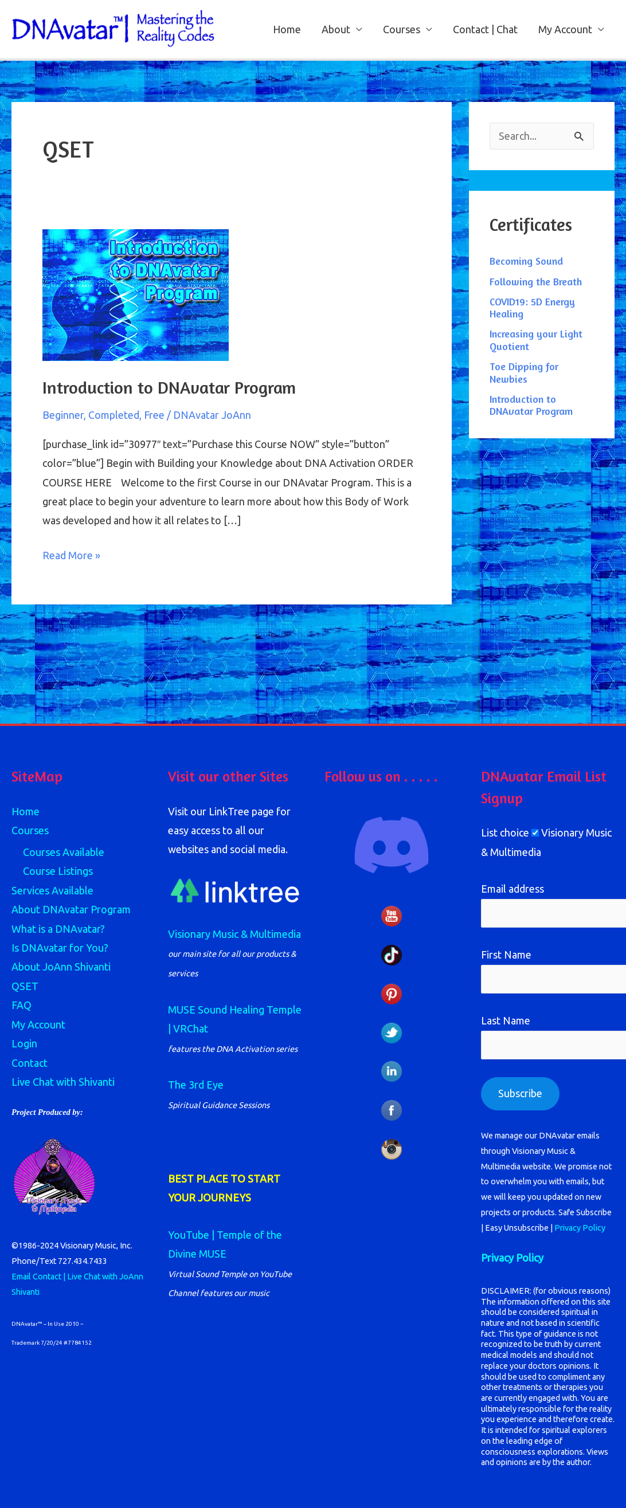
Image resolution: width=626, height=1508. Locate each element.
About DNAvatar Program (71, 909)
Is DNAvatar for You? (59, 947)
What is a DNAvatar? (58, 928)
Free (154, 415)
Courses (401, 29)
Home (287, 29)
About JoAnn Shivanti (61, 966)
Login (24, 1043)
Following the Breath (536, 281)
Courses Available (63, 852)
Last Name (505, 1020)
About (336, 29)
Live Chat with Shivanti (63, 1081)
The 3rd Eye (196, 1084)
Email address (512, 888)
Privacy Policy (579, 1227)
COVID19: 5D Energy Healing (532, 307)
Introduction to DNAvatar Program (169, 387)
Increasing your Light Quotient (536, 339)
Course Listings (58, 871)
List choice (505, 832)
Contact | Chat (485, 29)
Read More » (71, 553)
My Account (565, 29)
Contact (29, 1063)
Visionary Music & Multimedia (234, 934)
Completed (113, 415)
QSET (24, 986)
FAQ (21, 1005)
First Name (506, 954)
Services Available (52, 890)
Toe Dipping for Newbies (524, 372)
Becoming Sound (526, 260)
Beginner (63, 415)
